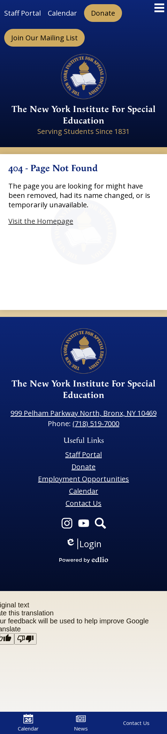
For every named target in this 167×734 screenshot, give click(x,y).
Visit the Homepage (40, 221)
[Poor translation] (25, 639)
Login (83, 543)
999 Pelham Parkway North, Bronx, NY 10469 (83, 413)
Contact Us (136, 722)
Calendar (28, 723)
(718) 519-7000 (96, 423)
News (81, 723)
